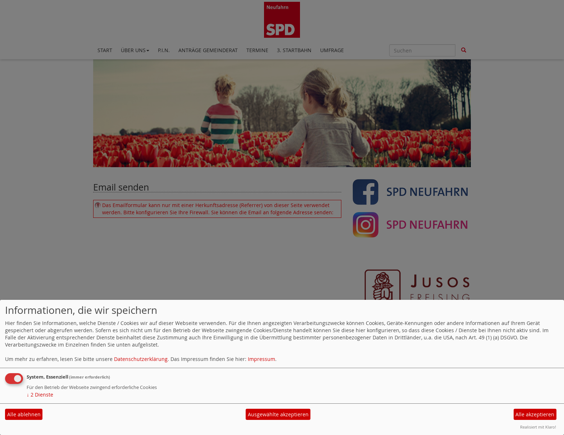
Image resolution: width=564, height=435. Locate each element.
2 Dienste (40, 394)
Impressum (261, 359)
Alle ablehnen (24, 414)
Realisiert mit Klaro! (538, 427)
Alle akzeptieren (534, 414)
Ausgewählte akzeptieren (278, 414)
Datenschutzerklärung (141, 359)
